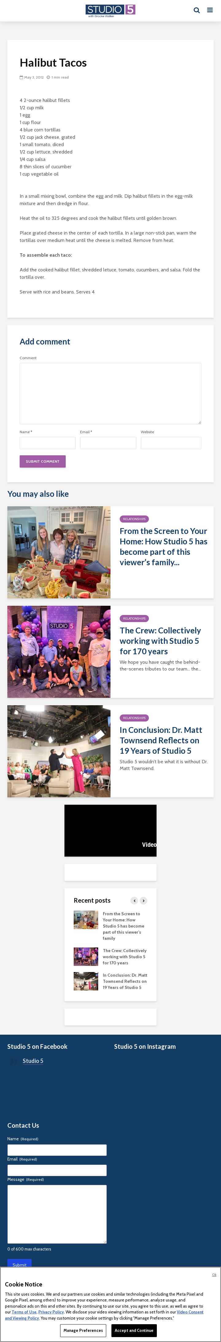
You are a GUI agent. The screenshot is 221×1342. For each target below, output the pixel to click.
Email (86, 432)
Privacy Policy (51, 1311)
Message (25, 1179)
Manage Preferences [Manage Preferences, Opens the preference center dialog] (83, 1330)
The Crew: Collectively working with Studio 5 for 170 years (160, 640)
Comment (28, 358)
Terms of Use (24, 1311)
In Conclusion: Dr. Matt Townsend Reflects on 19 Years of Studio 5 (161, 740)
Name (26, 432)
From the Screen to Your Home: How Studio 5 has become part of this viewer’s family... (163, 546)
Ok (214, 1275)
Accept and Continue (134, 1330)
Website (147, 432)
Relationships (134, 519)
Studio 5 (33, 1060)
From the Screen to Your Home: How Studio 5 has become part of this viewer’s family (123, 926)
